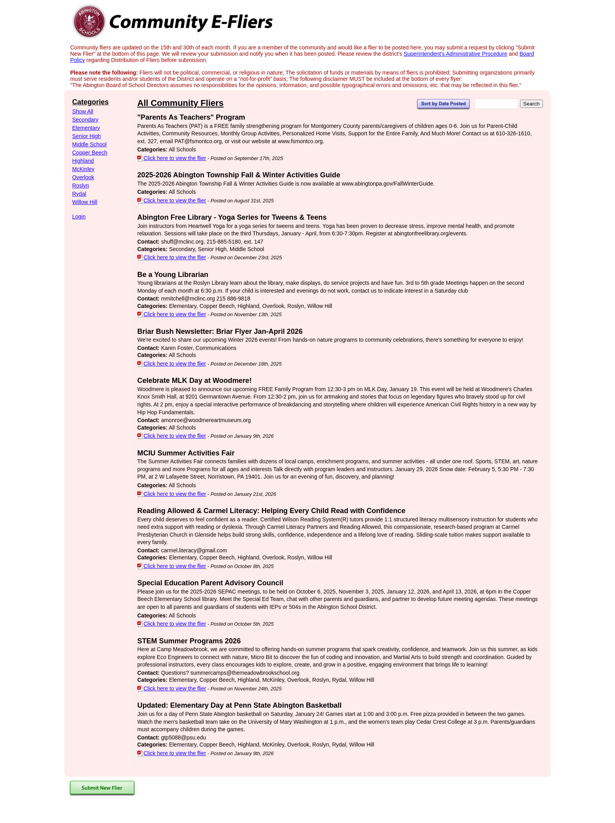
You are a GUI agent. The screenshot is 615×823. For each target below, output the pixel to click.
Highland (83, 161)
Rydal (79, 194)
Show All (82, 111)
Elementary (86, 128)
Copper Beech (89, 152)
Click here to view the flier (171, 158)
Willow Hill (84, 202)
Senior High (86, 136)
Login (79, 216)
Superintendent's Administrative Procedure (455, 54)
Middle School (89, 144)
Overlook (83, 177)
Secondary (85, 120)
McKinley (83, 169)
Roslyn (80, 185)
